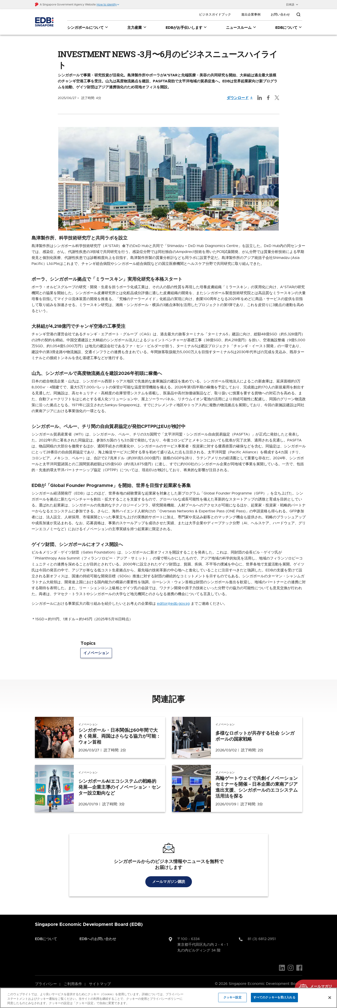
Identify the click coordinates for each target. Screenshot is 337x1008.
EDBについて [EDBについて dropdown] (288, 27)
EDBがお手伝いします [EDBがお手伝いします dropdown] (186, 27)
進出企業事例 (250, 14)
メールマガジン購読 (168, 875)
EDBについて (46, 933)
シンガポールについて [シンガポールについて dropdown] (88, 27)
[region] (168, 998)
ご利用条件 (73, 978)
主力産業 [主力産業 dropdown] (137, 27)
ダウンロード (240, 91)
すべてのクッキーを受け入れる (274, 997)
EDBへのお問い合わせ (98, 933)
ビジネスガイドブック (215, 14)
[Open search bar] (298, 14)
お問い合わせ (280, 14)
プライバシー (46, 978)
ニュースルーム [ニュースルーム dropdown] (241, 27)
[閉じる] (330, 997)
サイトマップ (100, 978)
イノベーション (96, 647)
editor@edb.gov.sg (173, 597)
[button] (108, 4)
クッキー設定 (232, 997)
